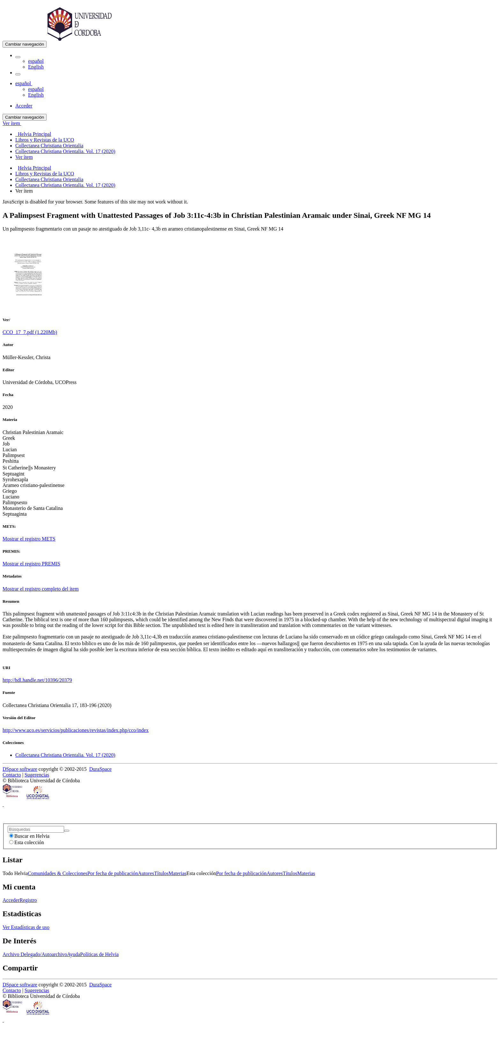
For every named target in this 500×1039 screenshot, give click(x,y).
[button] (17, 57)
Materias (178, 873)
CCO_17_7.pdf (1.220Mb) (30, 332)
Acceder (11, 900)
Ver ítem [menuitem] (24, 157)
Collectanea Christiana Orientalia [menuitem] (49, 145)
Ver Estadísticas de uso (26, 927)
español (36, 61)
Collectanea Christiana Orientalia (49, 179)
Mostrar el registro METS (29, 539)
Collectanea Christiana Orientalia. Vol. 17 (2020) (65, 185)
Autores (146, 873)
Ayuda (73, 954)
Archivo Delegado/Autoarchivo (35, 954)
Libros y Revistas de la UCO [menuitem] (44, 140)
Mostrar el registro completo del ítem (41, 589)
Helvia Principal (34, 168)
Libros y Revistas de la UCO (44, 173)
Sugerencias (37, 774)
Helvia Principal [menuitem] (33, 134)
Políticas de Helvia (99, 954)
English (36, 67)
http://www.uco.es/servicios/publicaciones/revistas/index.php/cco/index (76, 730)
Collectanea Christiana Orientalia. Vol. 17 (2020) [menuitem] (65, 151)
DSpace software (20, 769)
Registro (28, 900)
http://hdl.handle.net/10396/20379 (37, 680)
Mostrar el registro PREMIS (31, 563)
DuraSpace (100, 769)
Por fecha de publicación (112, 873)
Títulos (161, 873)
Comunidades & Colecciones (57, 873)
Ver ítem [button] (12, 123)
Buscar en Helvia (29, 836)
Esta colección (26, 842)
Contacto (12, 774)
